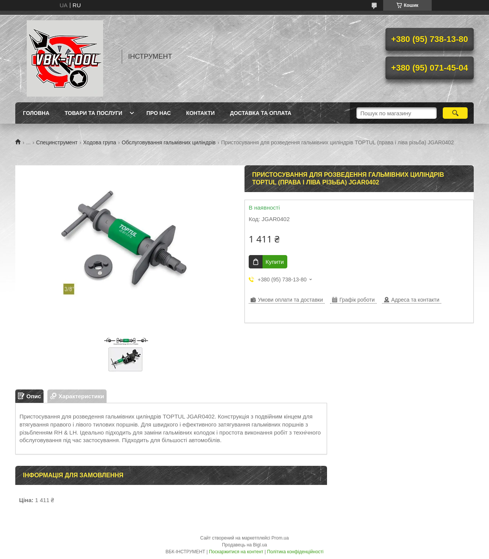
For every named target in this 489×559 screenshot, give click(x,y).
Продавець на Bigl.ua (244, 545)
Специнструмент (57, 142)
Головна (36, 113)
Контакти (200, 113)
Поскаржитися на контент (236, 551)
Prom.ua (280, 538)
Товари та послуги (93, 113)
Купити (275, 261)
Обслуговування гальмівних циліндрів (169, 142)
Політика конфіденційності (295, 551)
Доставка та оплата (260, 113)
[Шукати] (455, 113)
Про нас (158, 113)
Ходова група (99, 142)
